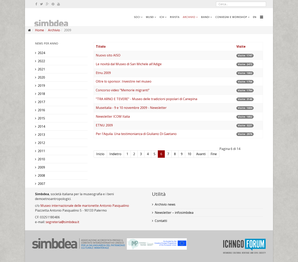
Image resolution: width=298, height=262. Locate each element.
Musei (150, 17)
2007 (41, 183)
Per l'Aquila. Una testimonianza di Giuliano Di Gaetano (136, 134)
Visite (241, 46)
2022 (41, 61)
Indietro (115, 154)
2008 (41, 175)
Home (39, 30)
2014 (41, 126)
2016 (41, 110)
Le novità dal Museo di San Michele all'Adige (129, 64)
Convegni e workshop (231, 17)
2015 (41, 118)
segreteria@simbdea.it (62, 222)
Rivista (175, 17)
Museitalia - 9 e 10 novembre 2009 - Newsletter (131, 107)
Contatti (161, 221)
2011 (41, 151)
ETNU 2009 (104, 125)
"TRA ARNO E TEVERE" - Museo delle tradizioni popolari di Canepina (146, 99)
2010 (41, 159)
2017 (41, 102)
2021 (41, 69)
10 (189, 154)
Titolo (101, 46)
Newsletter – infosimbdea (174, 212)
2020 (41, 77)
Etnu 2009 (103, 73)
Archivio (189, 17)
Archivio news (165, 204)
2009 (41, 167)
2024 (41, 53)
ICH (162, 17)
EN (254, 17)
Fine (214, 154)
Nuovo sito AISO (108, 55)
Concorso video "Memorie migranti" (122, 90)
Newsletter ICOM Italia (113, 116)
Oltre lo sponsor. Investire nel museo (123, 81)
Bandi (205, 17)
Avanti (201, 154)
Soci (137, 17)
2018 (41, 94)
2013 (41, 134)
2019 (41, 85)
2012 (41, 143)
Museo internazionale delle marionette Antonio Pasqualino (84, 205)
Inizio (100, 154)
